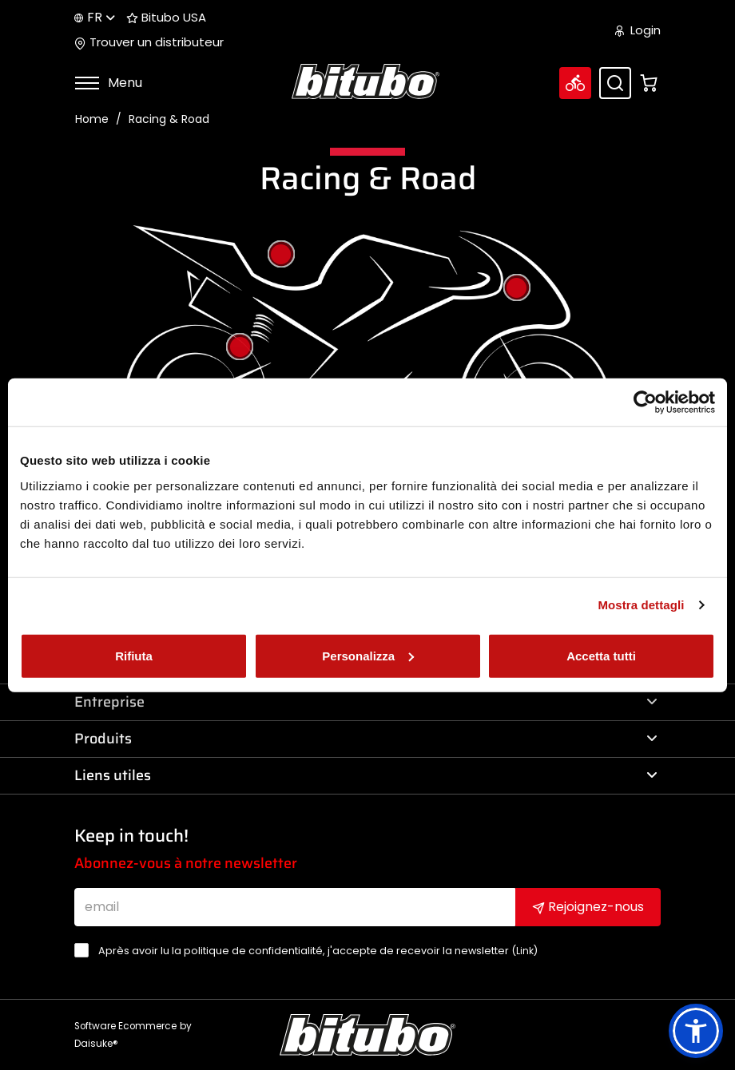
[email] (294, 907)
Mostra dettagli (641, 605)
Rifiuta (134, 655)
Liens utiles (366, 775)
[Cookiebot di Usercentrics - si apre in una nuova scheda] (645, 402)
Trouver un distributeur (149, 42)
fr (94, 17)
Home (92, 119)
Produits (366, 739)
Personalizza (368, 655)
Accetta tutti (601, 655)
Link (525, 951)
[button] (696, 1031)
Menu (108, 82)
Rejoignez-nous (588, 906)
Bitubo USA (166, 17)
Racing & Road (169, 119)
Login (638, 30)
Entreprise (366, 702)
